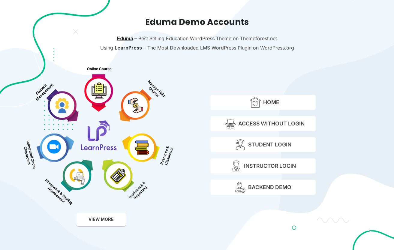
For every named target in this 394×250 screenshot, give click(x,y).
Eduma (125, 38)
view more (101, 219)
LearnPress (128, 48)
